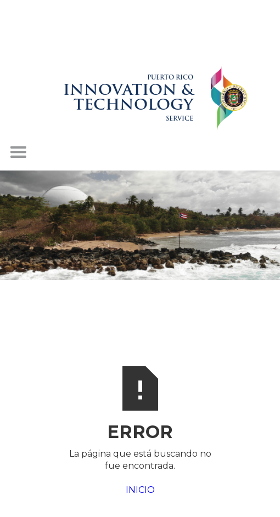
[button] (18, 152)
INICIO (140, 490)
